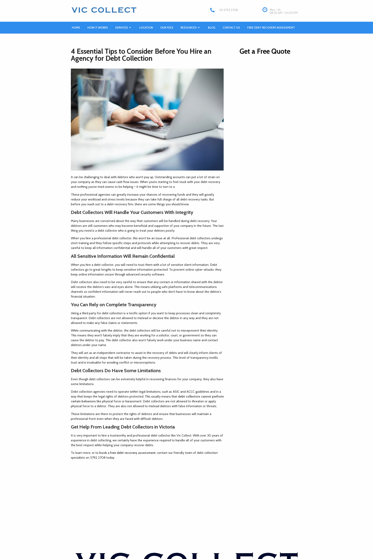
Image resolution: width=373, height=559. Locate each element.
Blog (211, 27)
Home (76, 27)
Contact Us (231, 27)
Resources (191, 28)
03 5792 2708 (228, 10)
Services (123, 28)
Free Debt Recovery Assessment (271, 27)
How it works (97, 27)
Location (146, 27)
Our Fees (166, 27)
